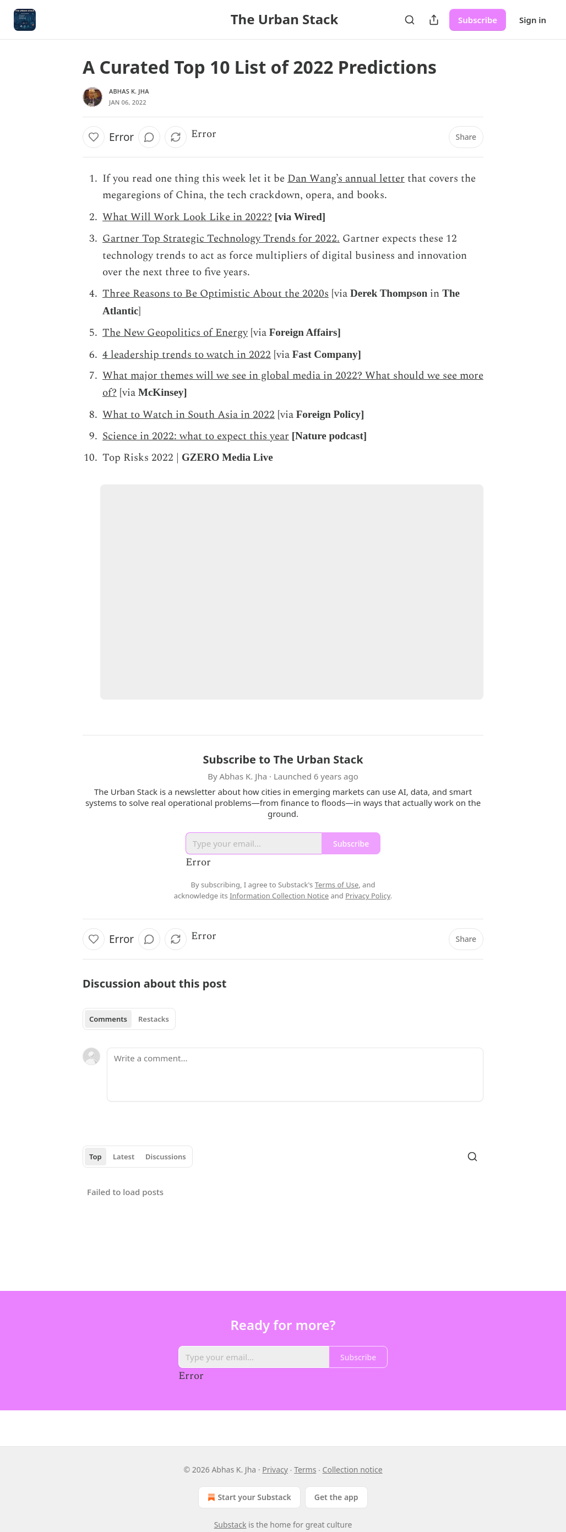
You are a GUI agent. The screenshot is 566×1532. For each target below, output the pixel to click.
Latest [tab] (123, 1157)
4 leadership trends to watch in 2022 (186, 355)
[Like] (94, 137)
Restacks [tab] (153, 1019)
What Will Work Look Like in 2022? (187, 217)
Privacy (275, 1469)
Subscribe (477, 19)
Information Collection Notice (279, 896)
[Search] (410, 20)
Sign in (532, 19)
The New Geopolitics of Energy (175, 333)
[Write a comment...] (295, 1075)
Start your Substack (248, 1497)
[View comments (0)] (149, 137)
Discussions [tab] (165, 1157)
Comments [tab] (108, 1019)
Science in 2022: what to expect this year (195, 436)
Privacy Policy (367, 896)
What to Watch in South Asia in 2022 (188, 415)
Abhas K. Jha (129, 91)
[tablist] (129, 1019)
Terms (305, 1469)
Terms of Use (337, 885)
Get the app (336, 1497)
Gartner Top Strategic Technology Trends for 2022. (221, 239)
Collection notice (353, 1469)
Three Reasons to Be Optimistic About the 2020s (215, 294)
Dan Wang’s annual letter (346, 179)
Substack (230, 1524)
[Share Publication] (434, 20)
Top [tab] (95, 1157)
